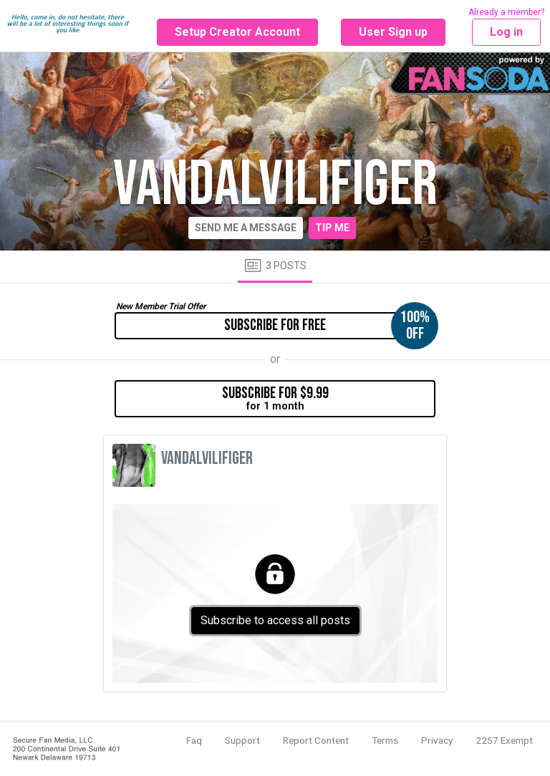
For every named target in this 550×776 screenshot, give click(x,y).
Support (242, 740)
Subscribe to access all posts (275, 620)
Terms (385, 740)
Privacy (437, 740)
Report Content (316, 740)
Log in (506, 32)
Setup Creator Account (237, 32)
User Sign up (393, 32)
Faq (194, 740)
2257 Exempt (504, 740)
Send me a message (245, 227)
